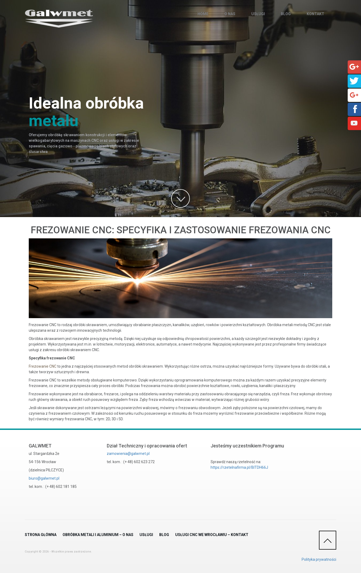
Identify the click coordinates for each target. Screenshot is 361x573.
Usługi (258, 14)
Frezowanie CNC (42, 366)
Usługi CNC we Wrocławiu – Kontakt (211, 535)
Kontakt (315, 14)
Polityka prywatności (319, 559)
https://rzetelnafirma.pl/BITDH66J (239, 467)
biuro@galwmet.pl (44, 478)
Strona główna (40, 535)
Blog (286, 14)
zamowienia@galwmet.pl (128, 453)
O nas (229, 14)
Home (203, 14)
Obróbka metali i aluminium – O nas (98, 535)
